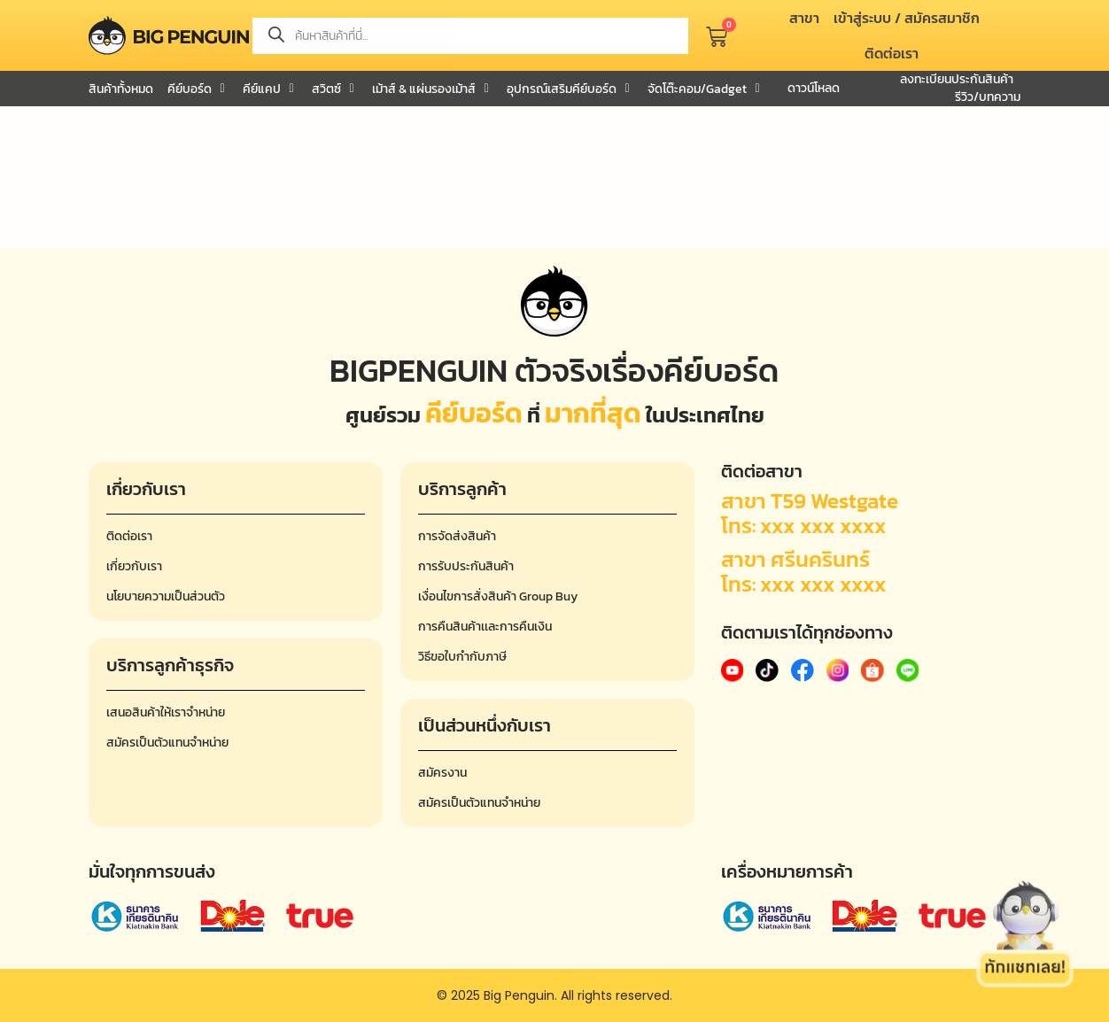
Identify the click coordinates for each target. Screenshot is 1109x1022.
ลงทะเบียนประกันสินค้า (956, 80)
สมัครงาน (442, 772)
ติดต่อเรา (129, 536)
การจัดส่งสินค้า (457, 536)
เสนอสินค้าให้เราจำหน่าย (165, 712)
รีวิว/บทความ (987, 97)
